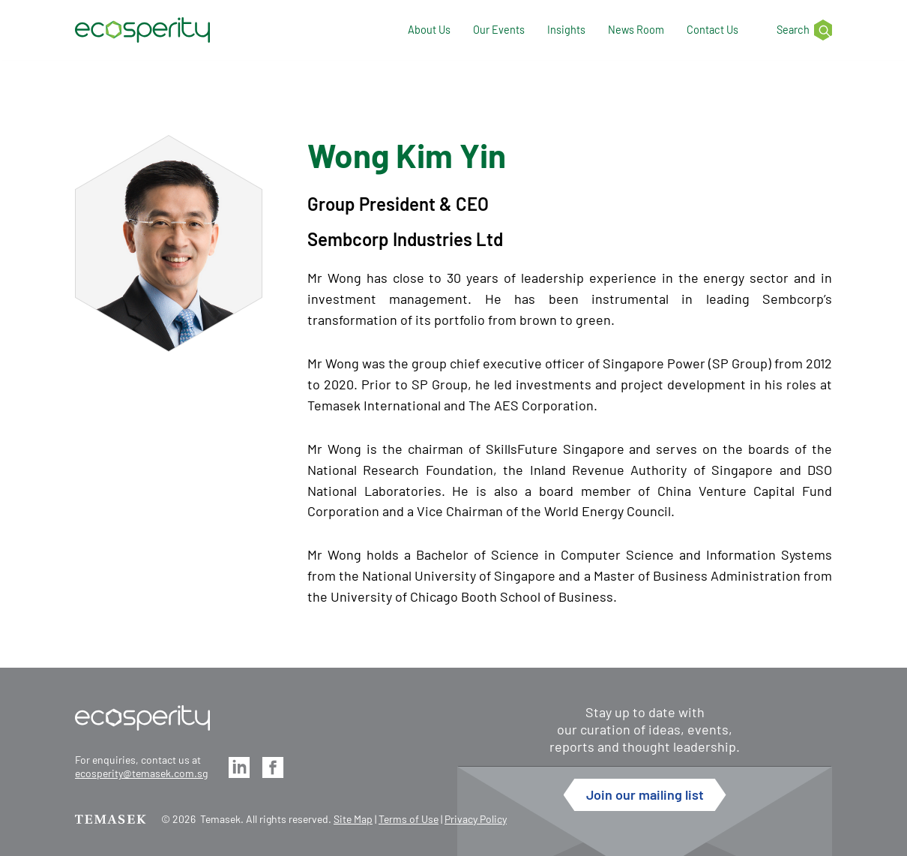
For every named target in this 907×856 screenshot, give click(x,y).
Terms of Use (409, 818)
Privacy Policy (476, 818)
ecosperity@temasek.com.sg (141, 773)
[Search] (796, 30)
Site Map (353, 818)
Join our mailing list (645, 794)
